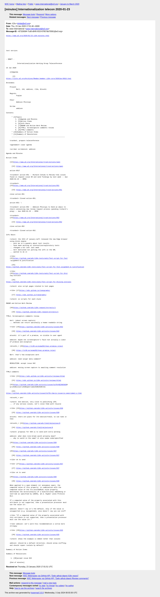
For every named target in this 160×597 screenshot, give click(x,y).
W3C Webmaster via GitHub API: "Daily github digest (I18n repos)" (51, 576)
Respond (40, 14)
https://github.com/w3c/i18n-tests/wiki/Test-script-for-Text (40, 258)
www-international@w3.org (46, 4)
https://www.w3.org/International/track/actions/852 (36, 218)
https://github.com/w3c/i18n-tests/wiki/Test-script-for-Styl (40, 273)
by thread (51, 586)
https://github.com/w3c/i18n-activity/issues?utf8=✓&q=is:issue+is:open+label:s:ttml (44, 393)
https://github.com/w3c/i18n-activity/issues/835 (41, 530)
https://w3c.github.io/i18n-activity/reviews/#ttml (42, 376)
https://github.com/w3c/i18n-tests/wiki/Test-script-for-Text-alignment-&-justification (45, 267)
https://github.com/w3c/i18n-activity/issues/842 (41, 327)
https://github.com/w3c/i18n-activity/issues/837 (35, 451)
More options (50, 14)
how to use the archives (24, 588)
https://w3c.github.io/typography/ (35, 290)
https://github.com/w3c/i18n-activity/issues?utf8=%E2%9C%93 (40, 385)
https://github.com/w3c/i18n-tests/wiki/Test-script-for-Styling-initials (38, 282)
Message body (29, 14)
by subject (60, 586)
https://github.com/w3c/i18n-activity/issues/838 (35, 443)
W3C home (9, 4)
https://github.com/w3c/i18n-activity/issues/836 (35, 477)
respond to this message (31, 583)
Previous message (48, 17)
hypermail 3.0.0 (37, 593)
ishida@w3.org (23, 23)
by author (70, 586)
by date (42, 586)
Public (30, 4)
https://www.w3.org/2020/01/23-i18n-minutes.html (27, 36)
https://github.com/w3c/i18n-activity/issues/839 (41, 408)
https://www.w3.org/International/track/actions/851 (36, 186)
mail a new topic (50, 583)
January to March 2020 (69, 4)
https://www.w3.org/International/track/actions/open (36, 162)
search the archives (44, 588)
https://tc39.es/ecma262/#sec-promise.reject (43, 346)
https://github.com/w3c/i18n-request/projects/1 (34, 308)
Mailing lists (21, 4)
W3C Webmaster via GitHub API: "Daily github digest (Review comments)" (58, 578)
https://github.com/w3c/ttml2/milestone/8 (42, 423)
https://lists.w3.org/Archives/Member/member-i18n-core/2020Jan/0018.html (38, 79)
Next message (33, 17)
